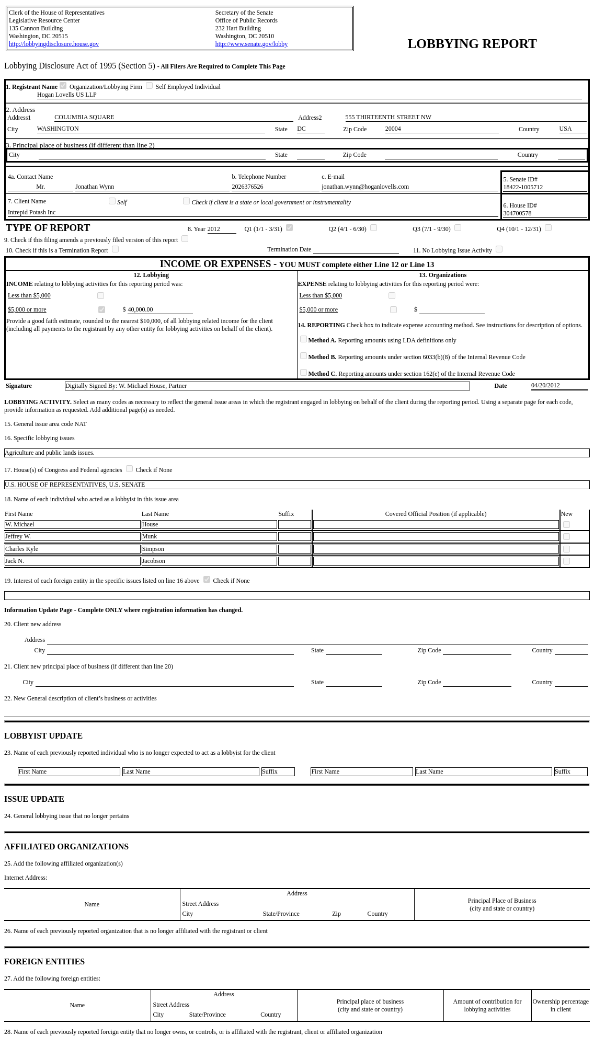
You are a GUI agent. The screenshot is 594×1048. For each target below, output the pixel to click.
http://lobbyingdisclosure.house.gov (54, 44)
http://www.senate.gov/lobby (251, 44)
